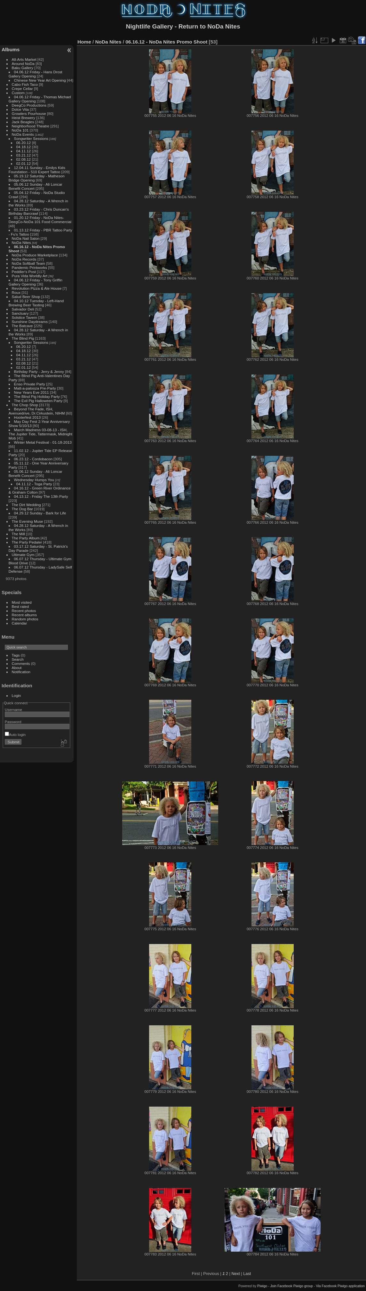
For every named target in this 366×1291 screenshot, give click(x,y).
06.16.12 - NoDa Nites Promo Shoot (166, 41)
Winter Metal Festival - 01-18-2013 (43, 442)
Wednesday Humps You (34, 480)
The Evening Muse (27, 521)
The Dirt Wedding (26, 505)
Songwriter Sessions (31, 138)
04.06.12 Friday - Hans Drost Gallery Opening (35, 74)
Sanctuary (20, 313)
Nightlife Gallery (149, 26)
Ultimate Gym (23, 555)
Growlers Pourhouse (29, 113)
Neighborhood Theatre (31, 126)
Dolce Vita (20, 109)
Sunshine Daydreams (30, 321)
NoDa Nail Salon (26, 238)
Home (84, 41)
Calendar (19, 623)
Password (13, 722)
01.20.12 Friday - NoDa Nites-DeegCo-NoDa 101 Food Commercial (40, 219)
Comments (21, 663)
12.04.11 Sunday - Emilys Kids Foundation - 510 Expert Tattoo (37, 169)
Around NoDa (23, 63)
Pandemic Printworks (29, 267)
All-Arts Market (24, 59)
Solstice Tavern (24, 317)
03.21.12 (23, 155)
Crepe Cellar (22, 88)
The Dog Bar (22, 509)
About (17, 668)
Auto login (15, 734)
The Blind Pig (23, 338)
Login (16, 695)
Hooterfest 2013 (27, 417)
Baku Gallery (22, 68)
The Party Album (26, 538)
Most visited (22, 602)
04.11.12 (23, 151)
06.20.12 (23, 143)
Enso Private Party (29, 384)
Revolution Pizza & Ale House (37, 288)
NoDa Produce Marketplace (35, 255)
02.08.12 (23, 159)
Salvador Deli (23, 309)
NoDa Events (23, 134)
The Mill (18, 534)
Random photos (25, 619)
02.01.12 (23, 163)
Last (247, 1273)
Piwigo (262, 1286)
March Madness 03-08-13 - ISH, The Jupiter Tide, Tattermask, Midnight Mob (40, 434)
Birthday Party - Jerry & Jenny (39, 371)
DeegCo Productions (29, 105)
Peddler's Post (24, 272)
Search (18, 659)
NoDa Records (24, 259)
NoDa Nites (21, 242)
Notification (21, 672)
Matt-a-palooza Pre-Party (35, 388)
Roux (16, 292)
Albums (11, 49)
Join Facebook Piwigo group (291, 1286)
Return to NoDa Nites (209, 26)
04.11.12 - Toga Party (34, 484)
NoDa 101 (20, 130)
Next (235, 1273)
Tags (16, 655)
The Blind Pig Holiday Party (37, 396)
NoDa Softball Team (28, 263)
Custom (18, 93)
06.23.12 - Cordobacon (33, 459)
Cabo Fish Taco (25, 84)
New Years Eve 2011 (31, 392)
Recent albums (24, 615)
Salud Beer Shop (26, 297)
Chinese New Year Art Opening (40, 80)
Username (13, 709)
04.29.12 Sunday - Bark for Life (40, 513)
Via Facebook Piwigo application (340, 1286)
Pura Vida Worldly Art (29, 276)
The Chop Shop (25, 405)
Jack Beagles (23, 122)
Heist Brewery (23, 118)
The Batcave (22, 326)
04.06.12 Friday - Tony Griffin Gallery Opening (35, 282)
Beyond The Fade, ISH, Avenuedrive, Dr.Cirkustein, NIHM (37, 411)
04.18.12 (23, 147)
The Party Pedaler (27, 542)
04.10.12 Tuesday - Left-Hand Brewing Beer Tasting (36, 303)
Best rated (20, 606)
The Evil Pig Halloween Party (38, 401)
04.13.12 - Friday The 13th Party (41, 496)
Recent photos (24, 611)
